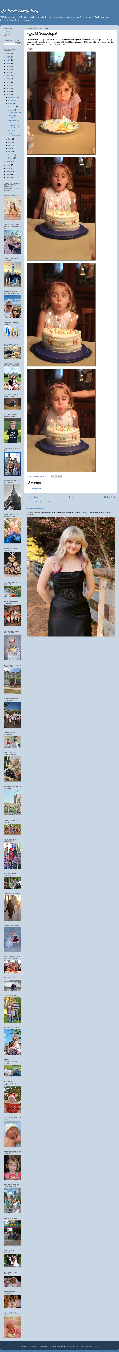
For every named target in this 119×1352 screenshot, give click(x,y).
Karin (8, 35)
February (11, 155)
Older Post (109, 497)
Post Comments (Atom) (44, 502)
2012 (8, 162)
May (10, 145)
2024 (8, 60)
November (12, 100)
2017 (8, 82)
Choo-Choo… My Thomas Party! (14, 126)
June (10, 142)
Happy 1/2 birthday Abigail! (14, 134)
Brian (8, 31)
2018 (8, 79)
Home (71, 497)
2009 (8, 171)
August (11, 110)
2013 (8, 95)
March (10, 152)
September (12, 107)
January (11, 158)
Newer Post (33, 497)
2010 (8, 168)
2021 (8, 69)
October (11, 104)
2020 (8, 73)
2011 (8, 165)
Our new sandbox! (14, 113)
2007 (8, 177)
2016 (8, 85)
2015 (8, 88)
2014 (8, 91)
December (12, 97)
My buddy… (12, 130)
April (10, 148)
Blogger (95, 1346)
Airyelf (80, 1346)
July (10, 139)
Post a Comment (35, 488)
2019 (8, 76)
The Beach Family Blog (19, 11)
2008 (8, 174)
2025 (8, 57)
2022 (8, 66)
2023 (8, 63)
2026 (8, 54)
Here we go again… (12, 116)
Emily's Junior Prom (35, 508)
